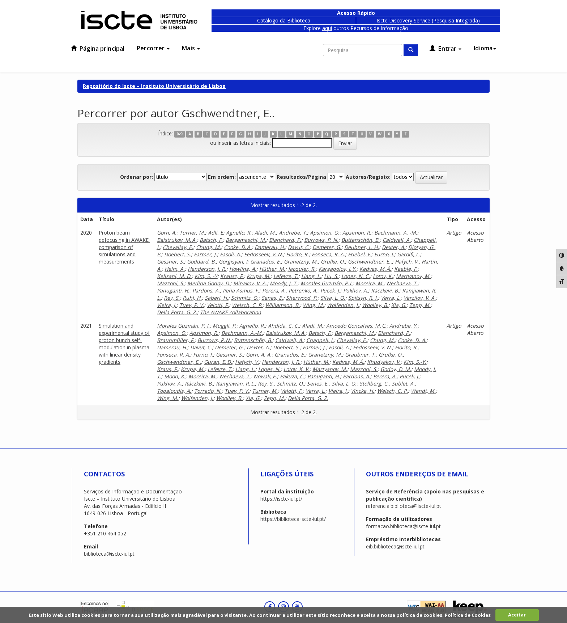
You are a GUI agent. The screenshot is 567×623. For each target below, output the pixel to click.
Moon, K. (175, 376)
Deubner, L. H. (361, 247)
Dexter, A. (393, 247)
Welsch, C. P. (247, 305)
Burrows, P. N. (321, 239)
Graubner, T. (360, 354)
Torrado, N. (208, 390)
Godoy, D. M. (395, 369)
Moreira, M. (369, 283)
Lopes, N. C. (355, 276)
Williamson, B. (282, 305)
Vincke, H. (362, 390)
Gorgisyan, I (233, 261)
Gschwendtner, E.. (370, 261)
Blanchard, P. (285, 239)
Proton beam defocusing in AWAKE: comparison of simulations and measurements (124, 247)
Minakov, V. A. (250, 283)
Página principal (97, 48)
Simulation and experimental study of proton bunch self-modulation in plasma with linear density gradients (124, 343)
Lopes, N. (269, 369)
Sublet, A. (403, 383)
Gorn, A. (166, 232)
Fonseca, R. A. (328, 254)
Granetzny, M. (301, 261)
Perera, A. (274, 290)
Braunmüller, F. (176, 340)
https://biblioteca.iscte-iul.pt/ (293, 518)
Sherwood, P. (301, 297)
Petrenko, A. (303, 290)
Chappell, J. (320, 340)
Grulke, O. (333, 261)
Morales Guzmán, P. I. (326, 283)
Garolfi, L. (408, 254)
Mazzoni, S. (170, 283)
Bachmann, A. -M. (395, 232)
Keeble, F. (406, 268)
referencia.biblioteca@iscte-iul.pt (403, 505)
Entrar (445, 48)
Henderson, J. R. (207, 268)
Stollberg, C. (374, 383)
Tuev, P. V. (191, 305)
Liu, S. (331, 276)
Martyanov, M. (413, 276)
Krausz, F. (232, 276)
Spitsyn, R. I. (363, 297)
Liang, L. (311, 276)
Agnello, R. (239, 232)
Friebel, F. (359, 254)
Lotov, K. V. (297, 369)
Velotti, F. (218, 305)
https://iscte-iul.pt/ (281, 498)
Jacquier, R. (302, 268)
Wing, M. (313, 305)
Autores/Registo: (368, 176)
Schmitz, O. (245, 297)
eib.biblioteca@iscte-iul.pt (395, 546)
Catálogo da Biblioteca (283, 20)
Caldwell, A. (397, 239)
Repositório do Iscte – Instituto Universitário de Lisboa (154, 86)
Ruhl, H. (192, 297)
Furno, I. (384, 254)
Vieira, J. (166, 305)
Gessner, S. (170, 261)
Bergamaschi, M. (246, 239)
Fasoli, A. (230, 254)
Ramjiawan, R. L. (235, 383)
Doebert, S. (177, 254)
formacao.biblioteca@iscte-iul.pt (403, 526)
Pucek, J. (330, 290)
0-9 (179, 133)
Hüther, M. (272, 268)
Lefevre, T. (285, 276)
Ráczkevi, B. (385, 290)
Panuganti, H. (173, 290)
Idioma (485, 48)
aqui (327, 28)
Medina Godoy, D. (208, 283)
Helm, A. (175, 268)
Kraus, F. (167, 369)
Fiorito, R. (297, 254)
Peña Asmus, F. (241, 290)
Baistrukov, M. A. (177, 239)
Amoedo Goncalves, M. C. (356, 325)
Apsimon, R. (356, 232)
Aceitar (517, 614)
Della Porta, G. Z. (177, 312)
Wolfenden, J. (343, 305)
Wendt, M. (423, 390)
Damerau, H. (270, 247)
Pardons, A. (206, 290)
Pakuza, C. (292, 376)
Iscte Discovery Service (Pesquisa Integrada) (428, 20)
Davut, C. (299, 247)
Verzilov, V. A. (420, 297)
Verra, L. (391, 297)
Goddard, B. (201, 261)
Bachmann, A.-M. (242, 332)
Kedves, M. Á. (375, 268)
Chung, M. (208, 247)
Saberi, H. (216, 297)
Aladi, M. (265, 232)
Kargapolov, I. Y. (338, 268)
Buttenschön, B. (360, 239)
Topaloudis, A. (174, 390)
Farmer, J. (205, 254)
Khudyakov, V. (384, 361)
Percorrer (153, 48)
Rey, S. (172, 297)
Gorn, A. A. (259, 354)
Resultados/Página (301, 176)
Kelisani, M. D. (174, 276)
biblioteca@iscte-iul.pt (109, 553)
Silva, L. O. (332, 297)
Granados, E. (265, 261)
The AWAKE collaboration (230, 312)
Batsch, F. (211, 239)
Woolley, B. (375, 305)
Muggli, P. (224, 325)
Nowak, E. (265, 376)
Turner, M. (192, 232)
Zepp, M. (420, 305)
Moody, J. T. (284, 283)
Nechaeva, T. (402, 283)
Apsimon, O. (325, 232)
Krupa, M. (258, 276)
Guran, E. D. (218, 361)
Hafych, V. (407, 261)
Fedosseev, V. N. (263, 254)
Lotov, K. (383, 276)
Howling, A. (242, 268)
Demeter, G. (326, 247)
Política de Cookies (468, 614)
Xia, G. (398, 305)
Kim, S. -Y (206, 276)
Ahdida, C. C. (283, 325)
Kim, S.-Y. (415, 361)
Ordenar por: (136, 176)
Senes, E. (272, 297)
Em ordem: (222, 176)
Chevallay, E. (178, 247)
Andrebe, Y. (293, 232)
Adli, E (215, 232)
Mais (191, 48)
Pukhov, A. (355, 290)
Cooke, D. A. (238, 247)
